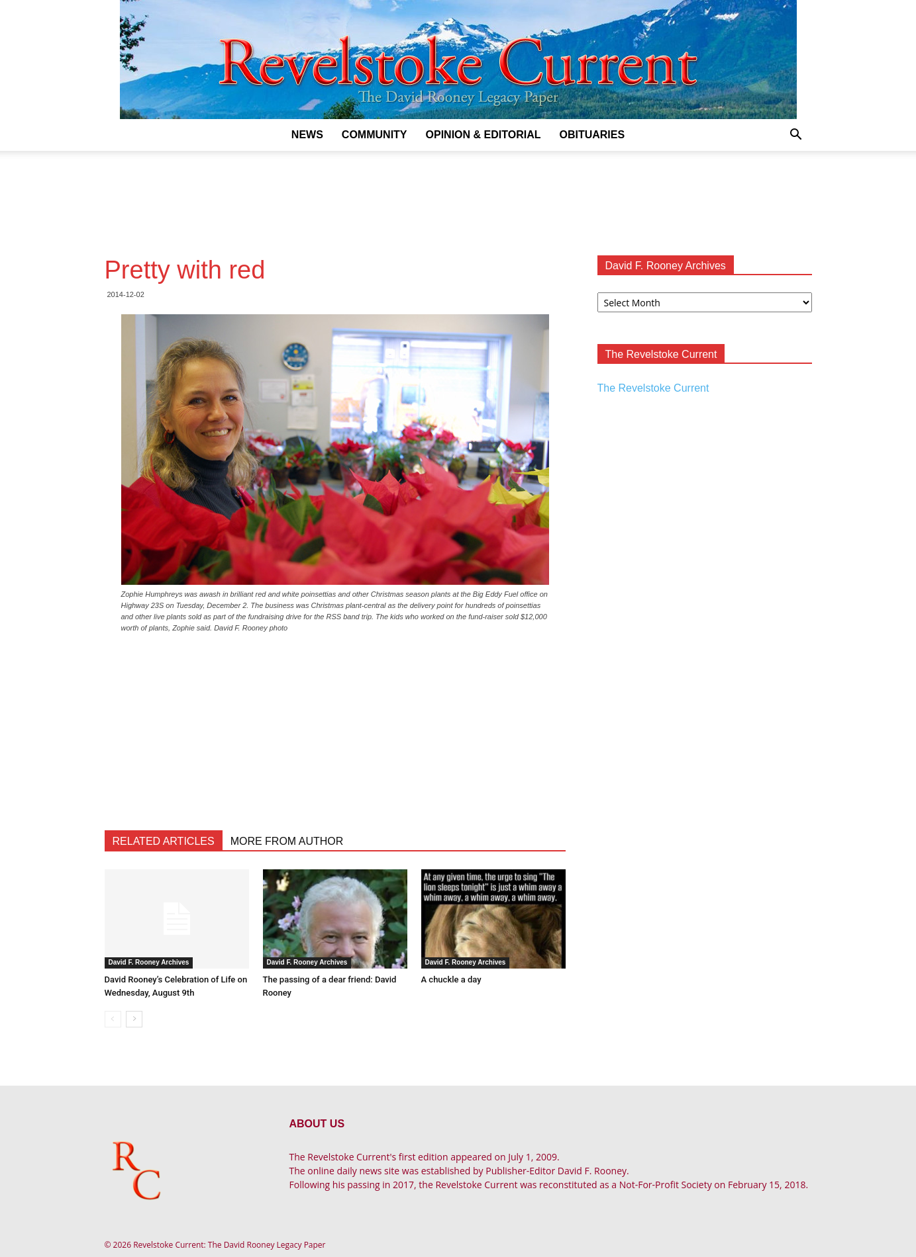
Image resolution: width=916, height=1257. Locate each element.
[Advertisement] (458, 196)
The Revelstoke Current (653, 388)
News (307, 134)
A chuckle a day (451, 979)
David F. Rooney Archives (149, 962)
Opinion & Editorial (483, 134)
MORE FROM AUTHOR (287, 841)
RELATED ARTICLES (164, 841)
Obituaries (592, 134)
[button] (796, 136)
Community (374, 134)
